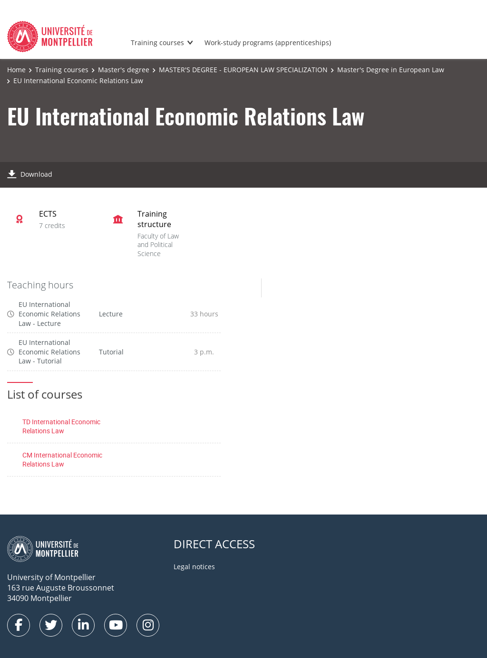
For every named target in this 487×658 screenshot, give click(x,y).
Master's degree (123, 69)
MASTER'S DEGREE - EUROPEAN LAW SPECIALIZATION (243, 69)
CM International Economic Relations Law (62, 459)
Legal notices (194, 566)
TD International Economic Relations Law (61, 426)
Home (16, 69)
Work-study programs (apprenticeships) (268, 42)
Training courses (157, 42)
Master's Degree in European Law (390, 69)
